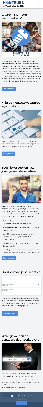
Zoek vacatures (9, 89)
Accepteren (21, 403)
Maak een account (10, 313)
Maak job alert (8, 154)
